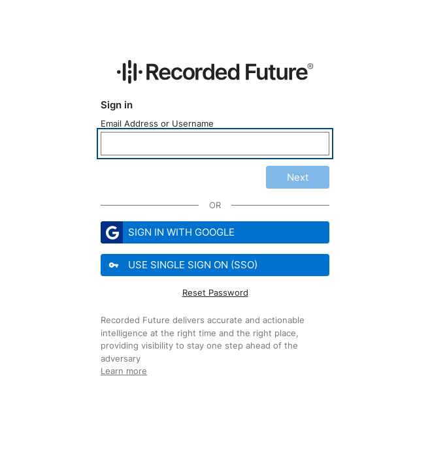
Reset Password (215, 292)
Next (297, 177)
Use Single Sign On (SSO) (180, 265)
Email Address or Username (157, 123)
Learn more (124, 371)
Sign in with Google (168, 232)
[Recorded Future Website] (215, 72)
